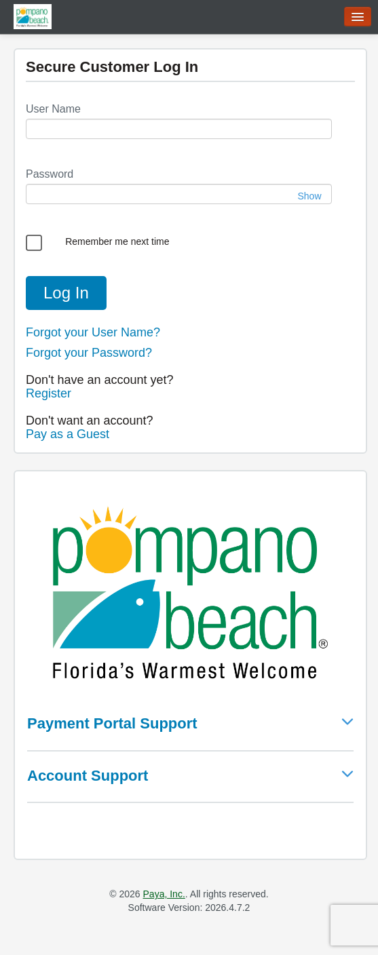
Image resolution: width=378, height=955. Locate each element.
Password (49, 174)
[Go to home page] (32, 15)
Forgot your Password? (89, 352)
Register (48, 393)
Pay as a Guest (67, 434)
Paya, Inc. (164, 894)
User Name (53, 109)
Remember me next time (117, 241)
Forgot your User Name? (93, 332)
